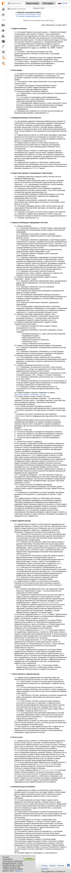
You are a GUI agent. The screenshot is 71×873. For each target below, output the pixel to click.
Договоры (45, 869)
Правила (52, 865)
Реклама (61, 865)
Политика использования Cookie (29, 14)
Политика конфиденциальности (29, 16)
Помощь (44, 865)
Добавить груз (16, 3)
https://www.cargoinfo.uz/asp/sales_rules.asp (30, 394)
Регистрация (48, 3)
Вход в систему (32, 3)
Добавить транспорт (18, 9)
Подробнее (19, 871)
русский (64, 3)
